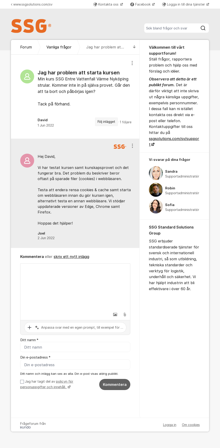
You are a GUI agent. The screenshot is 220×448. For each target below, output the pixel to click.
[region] (75, 97)
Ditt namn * (29, 340)
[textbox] (75, 287)
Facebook (140, 4)
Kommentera (115, 384)
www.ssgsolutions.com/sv (32, 4)
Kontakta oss (106, 4)
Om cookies (191, 425)
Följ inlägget (106, 122)
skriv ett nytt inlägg (71, 256)
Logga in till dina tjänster (184, 4)
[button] (115, 314)
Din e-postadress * (35, 358)
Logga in (169, 425)
